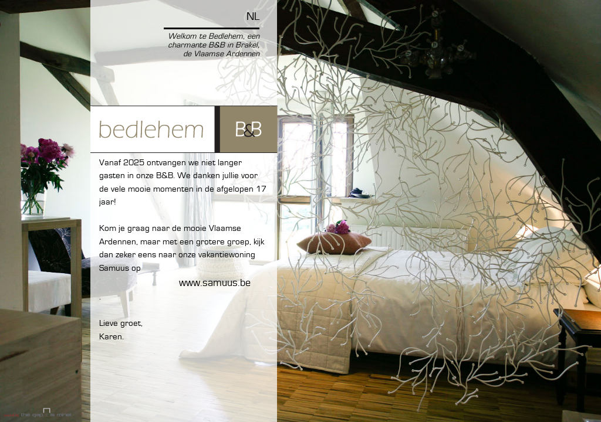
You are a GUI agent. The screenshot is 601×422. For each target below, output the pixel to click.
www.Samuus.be (215, 283)
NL (253, 17)
